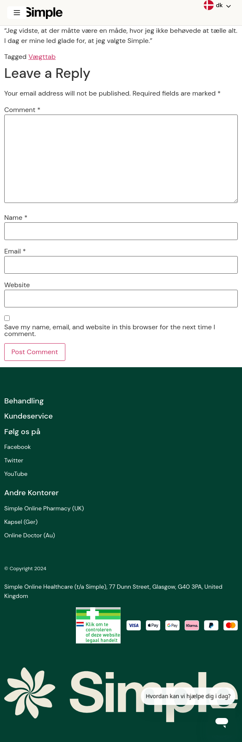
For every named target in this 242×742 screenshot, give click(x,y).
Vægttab (42, 56)
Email (15, 251)
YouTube (15, 474)
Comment (22, 110)
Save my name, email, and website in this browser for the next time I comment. (109, 330)
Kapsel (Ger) (21, 522)
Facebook (17, 447)
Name (15, 217)
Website (17, 285)
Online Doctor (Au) (29, 535)
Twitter (13, 460)
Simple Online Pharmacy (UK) (44, 508)
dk (213, 5)
